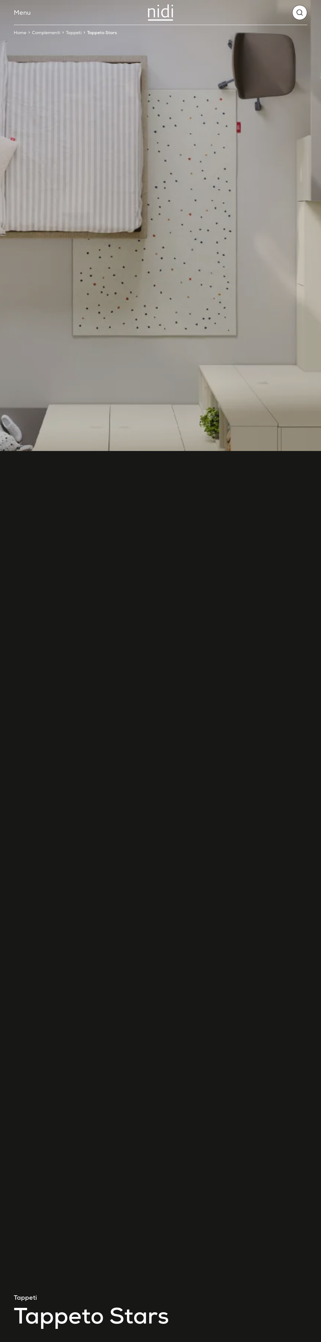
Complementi (46, 32)
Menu (22, 12)
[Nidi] (160, 12)
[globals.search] (299, 12)
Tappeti (74, 32)
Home (20, 32)
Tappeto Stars (102, 32)
